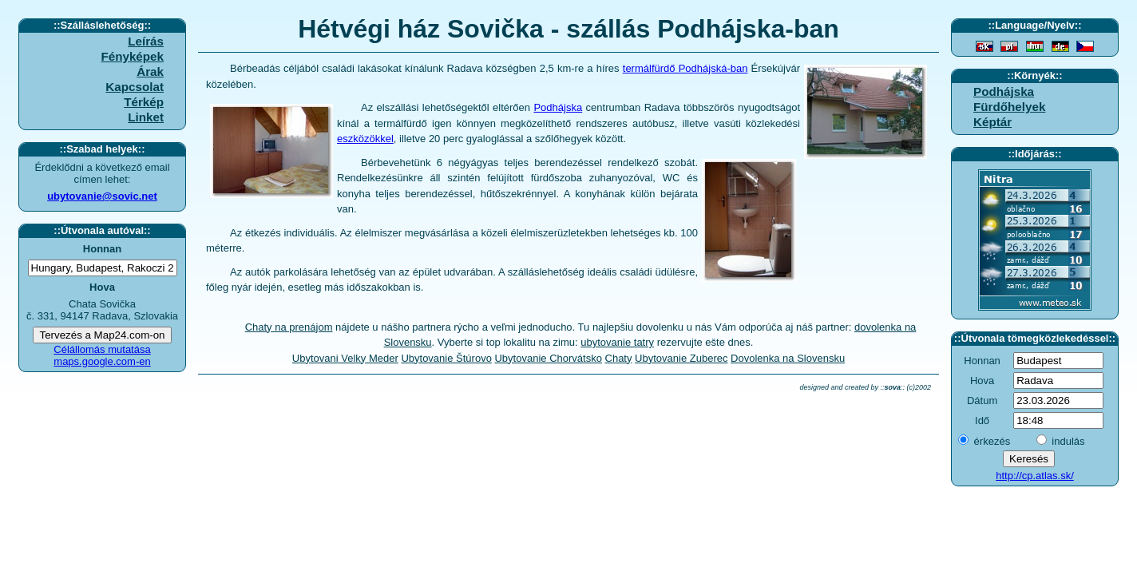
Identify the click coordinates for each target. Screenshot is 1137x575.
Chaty (618, 358)
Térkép (144, 102)
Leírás (146, 41)
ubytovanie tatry (617, 342)
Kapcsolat (134, 86)
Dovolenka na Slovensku (788, 358)
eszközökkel (365, 139)
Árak (150, 71)
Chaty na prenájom (289, 327)
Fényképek (132, 56)
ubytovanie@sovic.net (102, 196)
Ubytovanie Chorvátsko (547, 358)
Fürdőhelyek (1009, 106)
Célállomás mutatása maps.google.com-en (101, 355)
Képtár (992, 122)
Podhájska (557, 107)
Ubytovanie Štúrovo (446, 358)
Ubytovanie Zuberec (681, 358)
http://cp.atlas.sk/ (1035, 476)
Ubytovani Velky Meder (345, 358)
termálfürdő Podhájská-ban (685, 68)
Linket (146, 117)
